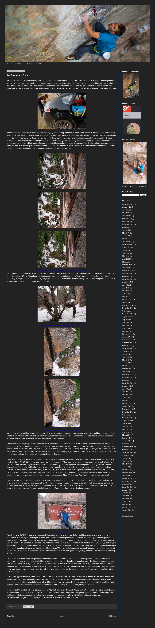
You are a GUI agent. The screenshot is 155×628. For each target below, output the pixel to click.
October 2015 (127, 276)
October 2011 (127, 415)
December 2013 (127, 340)
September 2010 (127, 452)
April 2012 (126, 397)
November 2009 (127, 481)
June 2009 (125, 496)
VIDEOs (39, 64)
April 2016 (126, 259)
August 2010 (126, 455)
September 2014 (127, 314)
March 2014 (126, 331)
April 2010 (126, 467)
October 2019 (127, 219)
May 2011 (125, 429)
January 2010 (126, 475)
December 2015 (127, 270)
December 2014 (127, 305)
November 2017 (127, 224)
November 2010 (127, 447)
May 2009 (125, 499)
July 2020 (125, 210)
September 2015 (127, 279)
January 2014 (126, 337)
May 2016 (125, 256)
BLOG (9, 64)
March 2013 (126, 366)
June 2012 (125, 392)
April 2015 (126, 294)
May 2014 (125, 325)
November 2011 (127, 412)
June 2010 (125, 461)
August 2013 (126, 351)
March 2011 (126, 435)
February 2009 (127, 507)
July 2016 (125, 250)
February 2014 (127, 334)
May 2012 (125, 395)
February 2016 (127, 265)
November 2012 (127, 377)
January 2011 (126, 441)
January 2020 (126, 216)
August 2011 (126, 421)
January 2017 (126, 242)
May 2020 (125, 213)
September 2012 (127, 383)
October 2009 (127, 484)
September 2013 (127, 348)
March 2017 (126, 239)
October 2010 (127, 449)
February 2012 (127, 403)
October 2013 (127, 346)
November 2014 (127, 308)
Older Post (112, 616)
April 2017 (126, 236)
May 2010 (125, 464)
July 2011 (125, 423)
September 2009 (127, 487)
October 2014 (127, 311)
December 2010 (127, 444)
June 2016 (125, 253)
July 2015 (125, 285)
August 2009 (126, 490)
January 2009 (126, 510)
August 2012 (126, 386)
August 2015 (126, 282)
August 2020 (126, 207)
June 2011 (125, 426)
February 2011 (127, 438)
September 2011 (127, 418)
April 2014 (126, 328)
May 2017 (125, 233)
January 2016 (126, 268)
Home (62, 616)
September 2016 (127, 245)
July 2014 (125, 320)
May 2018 (125, 221)
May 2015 (125, 291)
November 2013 (127, 343)
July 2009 (125, 493)
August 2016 (126, 247)
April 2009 (126, 501)
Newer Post (11, 616)
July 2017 (125, 230)
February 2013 (127, 369)
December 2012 (127, 374)
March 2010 (126, 470)
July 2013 (125, 354)
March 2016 (126, 262)
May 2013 (125, 360)
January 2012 (126, 406)
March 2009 (126, 504)
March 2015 (126, 296)
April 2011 (126, 432)
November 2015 (127, 273)
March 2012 (126, 400)
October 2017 (127, 227)
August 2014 (126, 317)
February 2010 (127, 473)
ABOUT (30, 64)
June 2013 (125, 357)
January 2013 (126, 372)
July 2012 (125, 389)
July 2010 (125, 458)
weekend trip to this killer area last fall (97, 83)
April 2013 (126, 363)
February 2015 (127, 299)
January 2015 (126, 302)
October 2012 (127, 380)
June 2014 (125, 322)
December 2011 (127, 409)
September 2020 (127, 204)
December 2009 (127, 478)
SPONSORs (19, 64)
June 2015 (125, 288)
